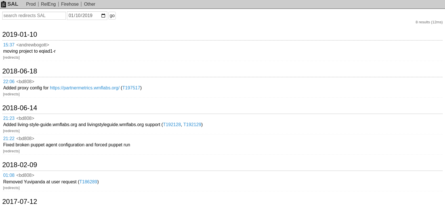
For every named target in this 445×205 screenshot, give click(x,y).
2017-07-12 (26, 125)
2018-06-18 (26, 51)
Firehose (70, 4)
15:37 (14, 38)
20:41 (14, 164)
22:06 (14, 61)
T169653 (128, 134)
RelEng (48, 4)
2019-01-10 (26, 29)
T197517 (179, 60)
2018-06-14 (26, 73)
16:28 (14, 135)
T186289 (136, 112)
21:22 (14, 90)
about (432, 199)
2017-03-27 (26, 147)
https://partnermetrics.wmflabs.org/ (132, 60)
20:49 (14, 157)
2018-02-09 (26, 103)
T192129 (240, 83)
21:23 (14, 83)
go (118, 15)
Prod (31, 4)
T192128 (219, 83)
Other (89, 4)
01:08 (14, 112)
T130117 (156, 164)
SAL (9, 4)
